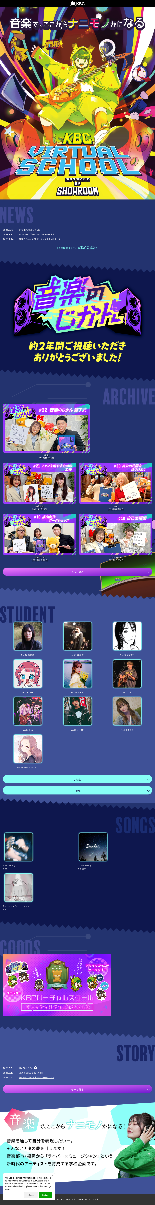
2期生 (77, 779)
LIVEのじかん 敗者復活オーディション (36, 1078)
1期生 (77, 790)
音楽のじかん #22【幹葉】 (31, 1073)
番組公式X (87, 247)
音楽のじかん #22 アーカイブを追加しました (39, 239)
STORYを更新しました (29, 230)
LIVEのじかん (25, 1068)
